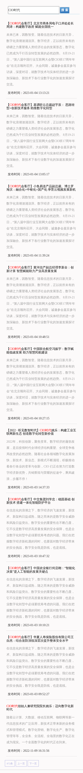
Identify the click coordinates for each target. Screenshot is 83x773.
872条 (10, 763)
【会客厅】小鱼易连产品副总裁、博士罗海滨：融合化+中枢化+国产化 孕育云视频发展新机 (41, 188)
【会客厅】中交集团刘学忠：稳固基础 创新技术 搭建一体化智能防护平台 (40, 501)
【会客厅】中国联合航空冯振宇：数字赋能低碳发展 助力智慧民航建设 (40, 350)
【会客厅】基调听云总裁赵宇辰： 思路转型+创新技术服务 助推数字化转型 (40, 106)
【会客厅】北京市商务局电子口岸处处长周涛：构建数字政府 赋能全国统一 (40, 25)
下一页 (33, 763)
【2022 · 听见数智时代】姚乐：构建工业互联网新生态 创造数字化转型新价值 (41, 432)
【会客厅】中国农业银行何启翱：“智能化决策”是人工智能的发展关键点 (40, 569)
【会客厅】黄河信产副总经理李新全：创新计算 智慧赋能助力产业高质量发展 (40, 269)
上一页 (21, 763)
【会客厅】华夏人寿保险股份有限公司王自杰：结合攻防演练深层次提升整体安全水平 (40, 638)
